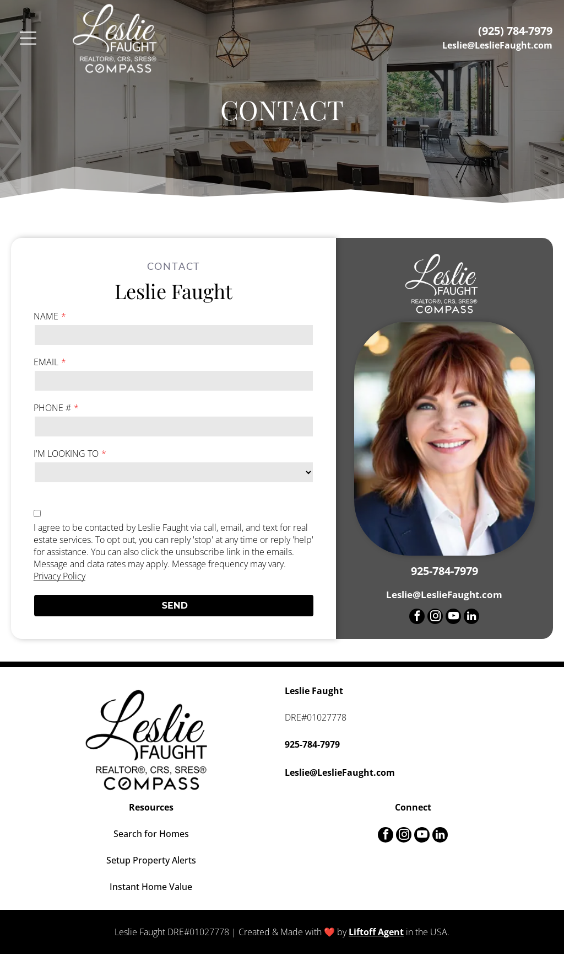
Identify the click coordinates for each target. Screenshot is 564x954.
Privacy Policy (59, 576)
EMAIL (46, 362)
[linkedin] (471, 618)
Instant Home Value (151, 887)
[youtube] (453, 618)
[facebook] (417, 618)
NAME (46, 316)
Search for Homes (151, 834)
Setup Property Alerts (151, 860)
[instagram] (435, 618)
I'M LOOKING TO (66, 453)
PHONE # (52, 408)
